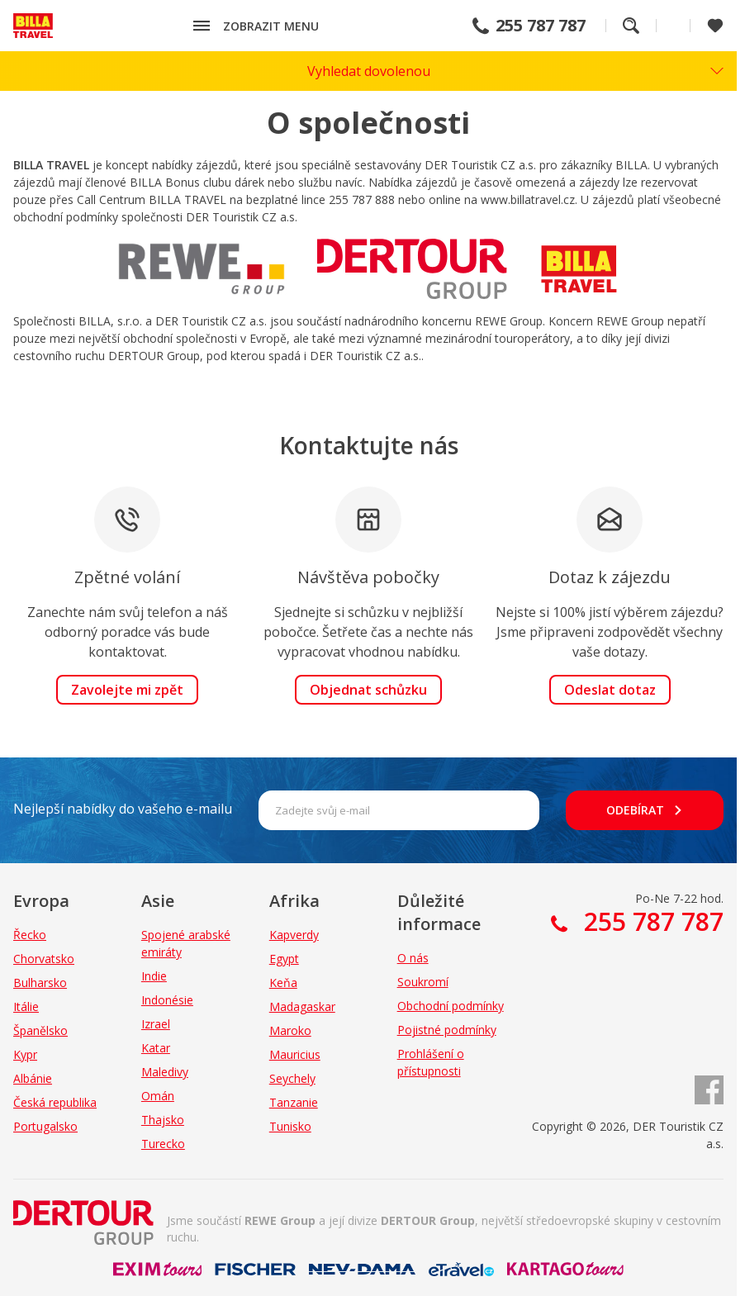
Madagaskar (302, 1006)
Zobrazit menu (271, 26)
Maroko (290, 1030)
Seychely (292, 1078)
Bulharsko (40, 982)
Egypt (284, 958)
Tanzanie (293, 1102)
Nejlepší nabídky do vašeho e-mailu (122, 809)
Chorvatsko (43, 958)
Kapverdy (294, 934)
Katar (155, 1048)
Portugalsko (45, 1126)
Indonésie (167, 1000)
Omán (157, 1096)
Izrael (155, 1024)
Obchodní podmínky (450, 1006)
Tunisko (290, 1126)
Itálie (26, 1006)
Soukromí (422, 982)
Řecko (29, 934)
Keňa (283, 982)
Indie (154, 976)
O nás (413, 958)
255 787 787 (541, 25)
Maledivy (164, 1072)
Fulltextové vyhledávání (631, 25)
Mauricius (294, 1054)
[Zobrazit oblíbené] (715, 25)
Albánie (32, 1078)
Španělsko (40, 1030)
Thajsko (162, 1119)
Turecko (163, 1143)
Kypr (25, 1054)
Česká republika (55, 1102)
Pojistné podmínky (446, 1029)
